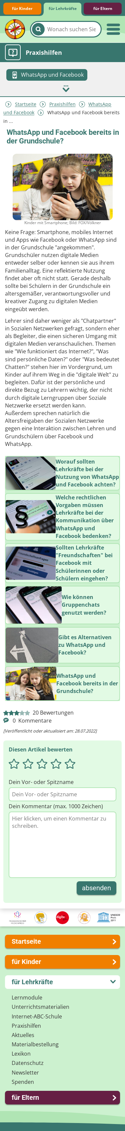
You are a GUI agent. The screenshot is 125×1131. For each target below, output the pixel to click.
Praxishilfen (62, 104)
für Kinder (22, 8)
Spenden (23, 1082)
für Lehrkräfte (63, 8)
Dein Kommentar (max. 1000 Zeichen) (56, 806)
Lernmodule (27, 997)
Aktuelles (23, 1035)
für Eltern (102, 8)
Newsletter (25, 1072)
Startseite (25, 104)
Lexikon (21, 1053)
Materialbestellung (35, 1044)
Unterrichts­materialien (40, 1006)
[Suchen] (38, 29)
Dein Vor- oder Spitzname (41, 782)
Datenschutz (28, 1063)
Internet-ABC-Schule (37, 1016)
